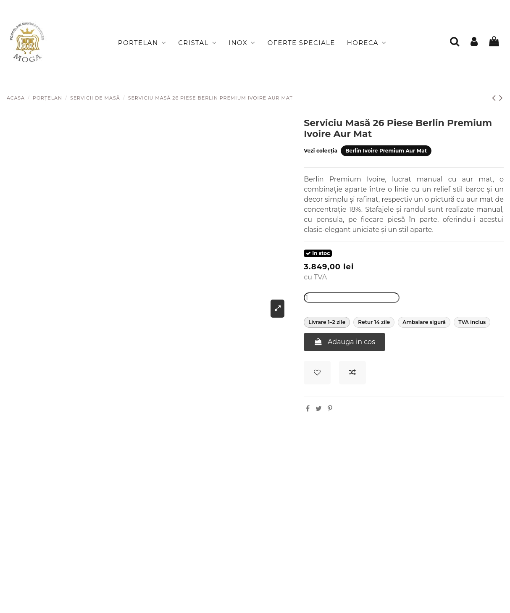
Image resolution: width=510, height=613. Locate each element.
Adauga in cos (344, 342)
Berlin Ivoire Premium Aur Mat (386, 150)
